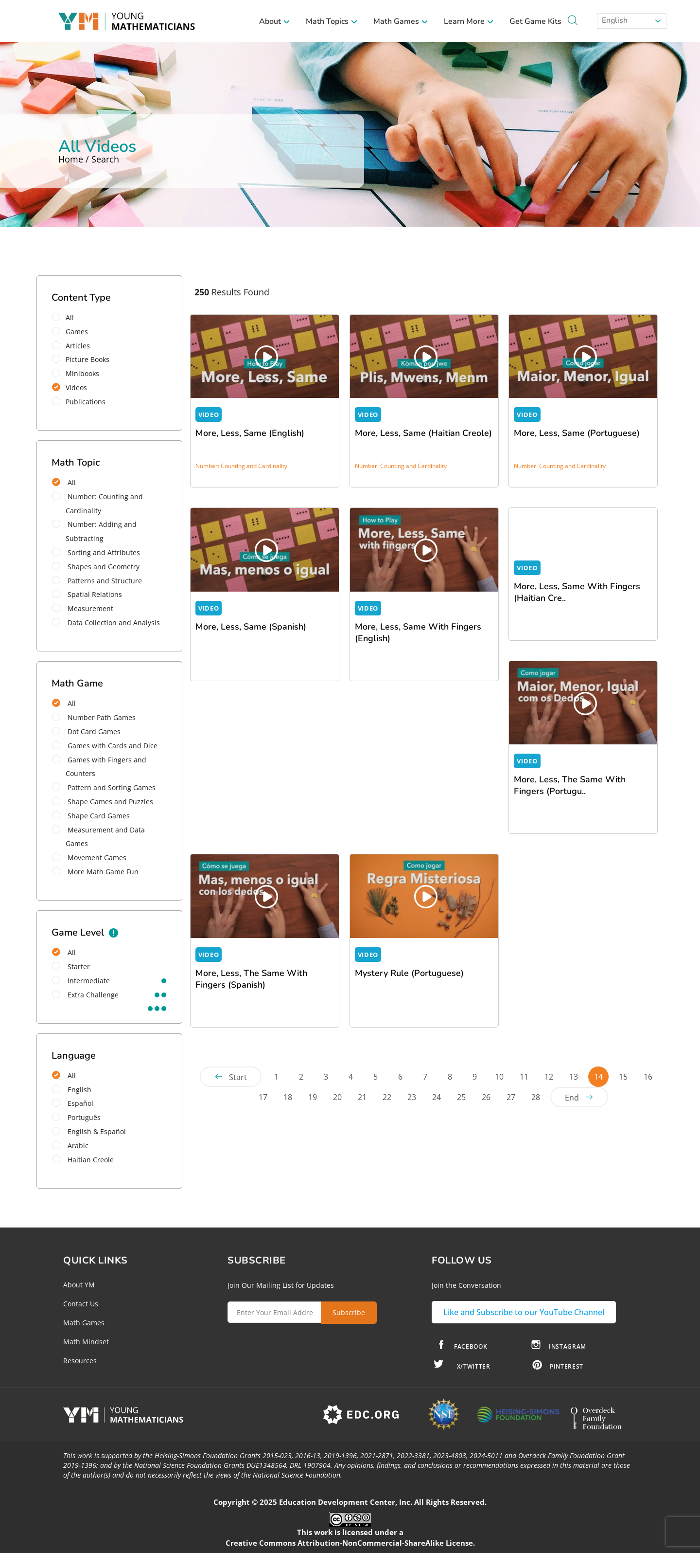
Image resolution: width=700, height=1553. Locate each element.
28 (535, 1097)
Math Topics (332, 21)
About (274, 21)
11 (524, 1076)
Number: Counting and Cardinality (97, 503)
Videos (72, 387)
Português (76, 1117)
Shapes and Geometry (96, 566)
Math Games (400, 21)
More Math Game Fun (95, 871)
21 (362, 1097)
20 (337, 1097)
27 (511, 1097)
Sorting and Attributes (96, 552)
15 (623, 1076)
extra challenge (85, 994)
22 (387, 1097)
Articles (74, 345)
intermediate (81, 980)
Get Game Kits (535, 21)
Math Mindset (86, 1341)
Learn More (469, 21)
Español (72, 1103)
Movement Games (89, 857)
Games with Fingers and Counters (99, 766)
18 (287, 1097)
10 (499, 1076)
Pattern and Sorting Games (104, 787)
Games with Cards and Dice (105, 745)
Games (73, 331)
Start (238, 1077)
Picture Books (84, 359)
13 (573, 1076)
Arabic (70, 1145)
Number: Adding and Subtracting (94, 531)
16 (648, 1076)
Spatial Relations (87, 594)
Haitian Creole (83, 1159)
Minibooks (78, 373)
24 (436, 1097)
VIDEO (208, 414)
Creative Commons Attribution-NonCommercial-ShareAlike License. (350, 1543)
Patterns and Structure (97, 580)
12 (548, 1076)
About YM (79, 1284)
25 (461, 1097)
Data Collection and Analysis (106, 622)
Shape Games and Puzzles (102, 801)
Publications (82, 401)
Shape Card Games (91, 815)
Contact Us (80, 1303)
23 (411, 1097)
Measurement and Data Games (98, 837)
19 (312, 1097)
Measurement (82, 608)
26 (486, 1097)
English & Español (89, 1131)
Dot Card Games (86, 731)
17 (263, 1097)
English (614, 20)
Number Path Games (94, 717)
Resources (80, 1360)
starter (71, 966)
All (66, 317)
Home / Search (88, 159)
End (572, 1097)
